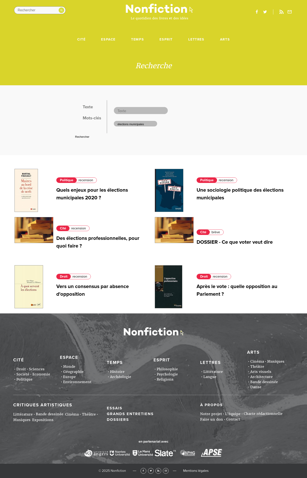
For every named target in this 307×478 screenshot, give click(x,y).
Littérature (213, 371)
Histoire (117, 371)
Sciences (37, 369)
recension (85, 180)
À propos (211, 405)
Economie (41, 374)
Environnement (77, 382)
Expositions (43, 420)
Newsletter (290, 12)
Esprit (166, 39)
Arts (225, 39)
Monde (69, 366)
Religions (165, 379)
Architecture (261, 377)
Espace (108, 39)
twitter (265, 12)
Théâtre (257, 366)
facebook (257, 12)
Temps (137, 39)
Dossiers (118, 419)
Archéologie (120, 377)
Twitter (151, 471)
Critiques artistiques (42, 405)
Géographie (73, 371)
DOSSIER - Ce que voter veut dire (235, 242)
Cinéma (257, 361)
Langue (209, 377)
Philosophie (167, 369)
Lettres (196, 39)
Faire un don (211, 419)
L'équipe (232, 414)
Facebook (143, 471)
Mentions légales (196, 471)
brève (215, 232)
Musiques (275, 361)
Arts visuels (260, 371)
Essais (114, 408)
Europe (69, 377)
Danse (255, 387)
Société (22, 374)
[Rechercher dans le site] (40, 10)
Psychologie (167, 374)
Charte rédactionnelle (263, 413)
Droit (63, 276)
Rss (281, 12)
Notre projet (211, 414)
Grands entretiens (130, 413)
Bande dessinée (264, 382)
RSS (158, 471)
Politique (66, 180)
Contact (233, 419)
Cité (81, 39)
